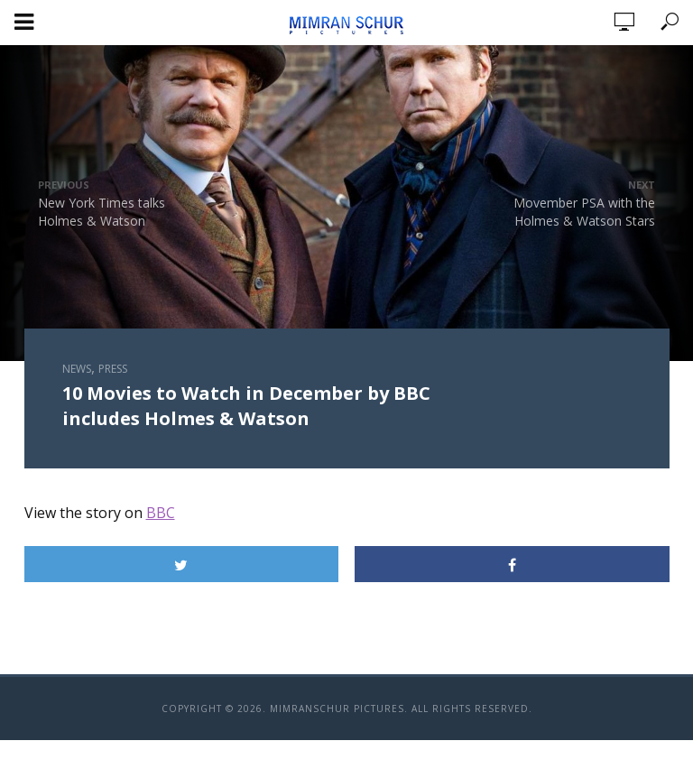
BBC (160, 513)
